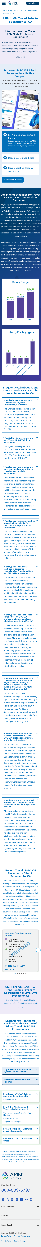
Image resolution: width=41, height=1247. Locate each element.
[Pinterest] (17, 1199)
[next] (38, 950)
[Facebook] (3, 1199)
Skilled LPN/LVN (10, 1100)
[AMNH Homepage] (13, 3)
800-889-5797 (15, 1190)
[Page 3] (19, 973)
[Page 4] (21, 973)
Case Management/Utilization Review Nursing (18, 1114)
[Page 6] (25, 973)
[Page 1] (15, 973)
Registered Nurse (10, 1118)
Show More (20, 57)
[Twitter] (8, 1199)
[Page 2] (17, 973)
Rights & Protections (22, 1236)
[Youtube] (26, 1199)
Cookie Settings (20, 1241)
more (20, 1007)
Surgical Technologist (12, 1121)
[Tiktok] (21, 1199)
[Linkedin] (12, 1199)
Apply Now (33, 3)
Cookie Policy (6, 1241)
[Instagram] (31, 1199)
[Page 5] (23, 973)
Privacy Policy (6, 1236)
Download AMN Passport (12, 180)
